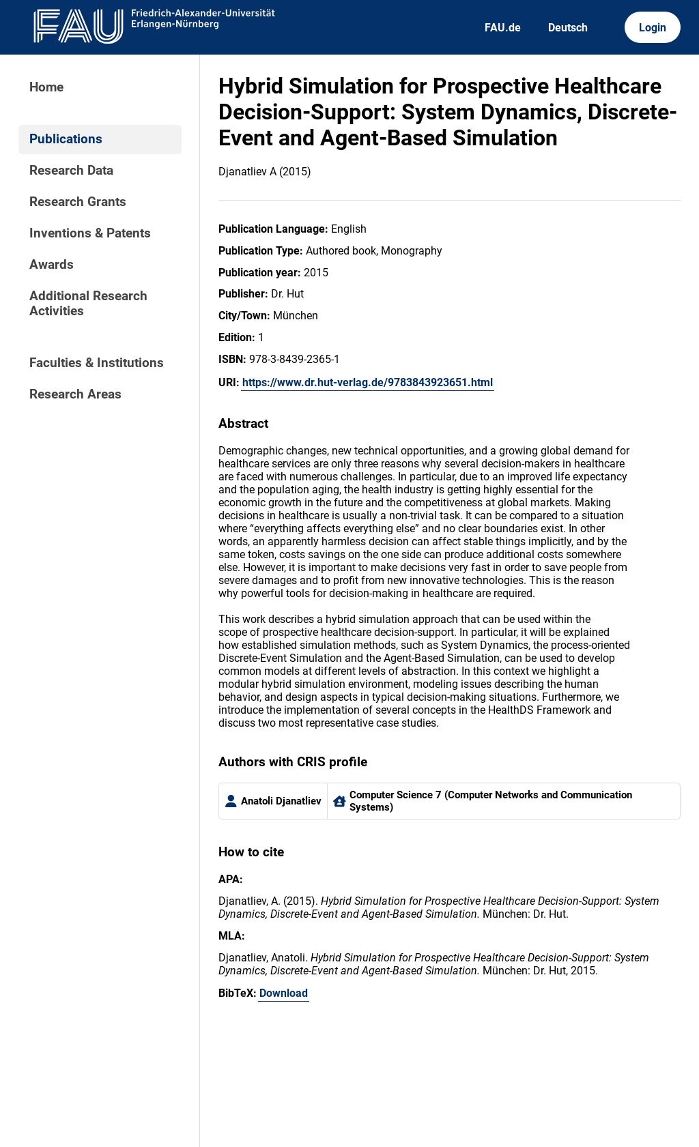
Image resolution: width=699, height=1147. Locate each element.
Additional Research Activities (88, 304)
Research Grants (77, 201)
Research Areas (75, 394)
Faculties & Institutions (96, 363)
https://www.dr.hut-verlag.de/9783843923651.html (367, 382)
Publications (65, 139)
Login (652, 27)
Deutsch (568, 27)
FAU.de (503, 27)
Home (46, 87)
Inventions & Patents (90, 233)
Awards (51, 264)
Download (283, 993)
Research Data (71, 170)
